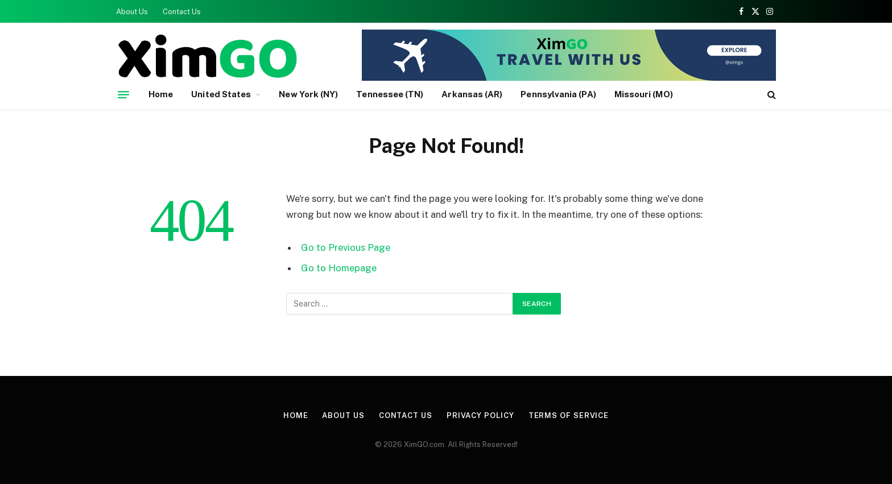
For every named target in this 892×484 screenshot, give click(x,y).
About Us (132, 11)
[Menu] (123, 94)
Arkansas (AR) (471, 94)
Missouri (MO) (643, 94)
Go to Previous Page (345, 247)
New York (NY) (308, 94)
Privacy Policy (480, 415)
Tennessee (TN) (389, 94)
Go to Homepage (339, 268)
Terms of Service (568, 415)
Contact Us (182, 11)
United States (221, 94)
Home (160, 94)
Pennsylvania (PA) (558, 94)
